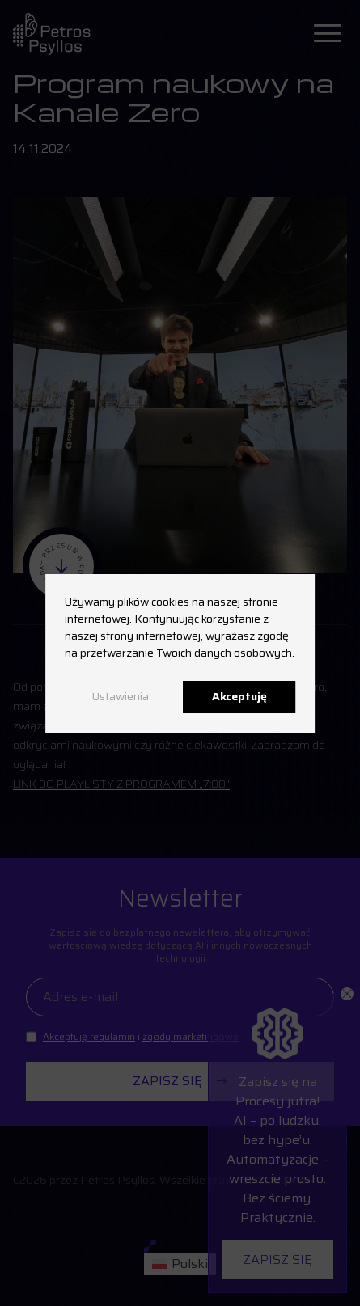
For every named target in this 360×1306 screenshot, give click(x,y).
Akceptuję (239, 696)
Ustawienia (120, 696)
